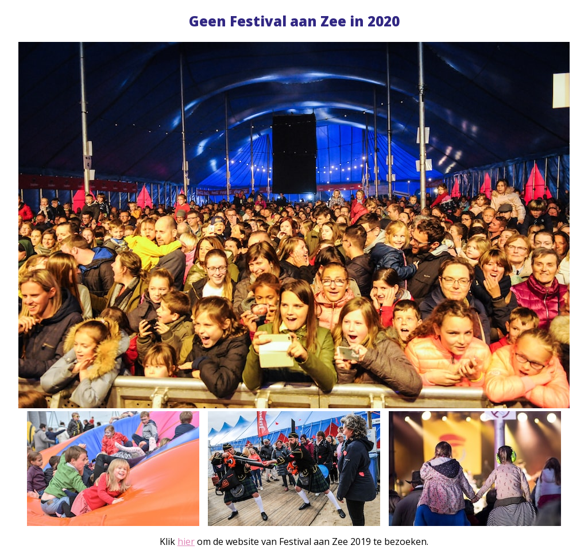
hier (186, 541)
